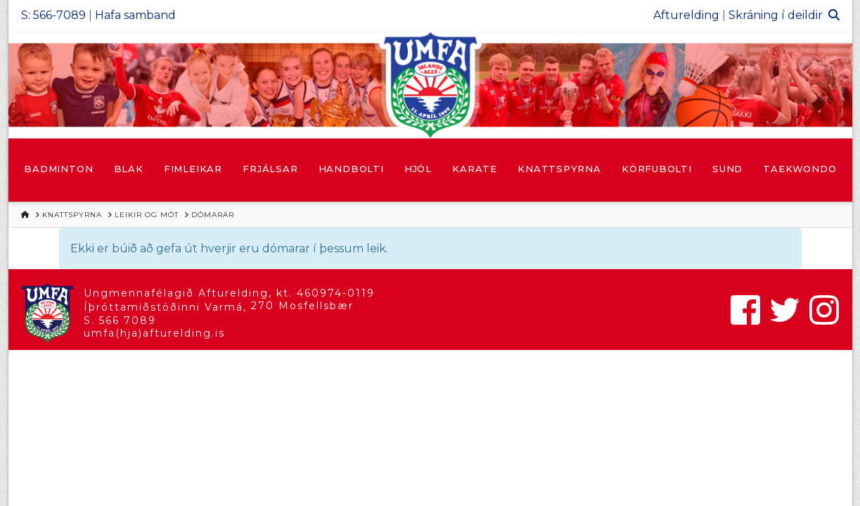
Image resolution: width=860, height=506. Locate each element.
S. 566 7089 (120, 320)
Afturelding (686, 15)
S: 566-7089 (53, 15)
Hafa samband (135, 15)
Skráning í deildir (776, 15)
